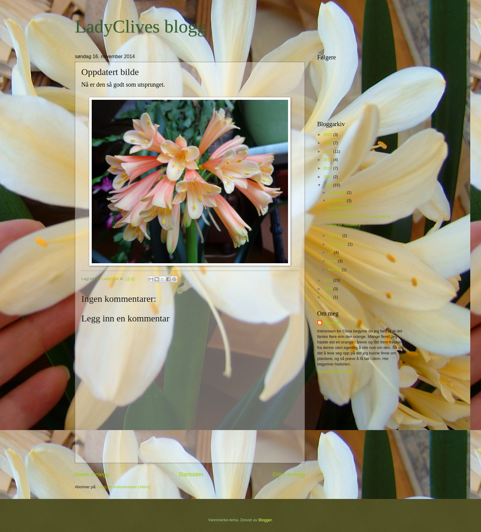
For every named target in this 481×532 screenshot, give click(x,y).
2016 (328, 168)
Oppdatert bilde (340, 207)
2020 (328, 134)
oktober (335, 235)
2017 (328, 159)
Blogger (265, 520)
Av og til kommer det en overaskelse (359, 216)
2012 (328, 289)
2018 (328, 151)
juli (331, 252)
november (337, 200)
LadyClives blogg (140, 26)
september (338, 244)
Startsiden (190, 474)
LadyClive (332, 322)
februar (334, 269)
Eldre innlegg (289, 474)
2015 (328, 176)
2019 (328, 142)
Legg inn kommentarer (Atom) (124, 487)
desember (337, 192)
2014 (328, 185)
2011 (328, 297)
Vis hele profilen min (335, 371)
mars (333, 261)
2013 (328, 280)
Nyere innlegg (92, 474)
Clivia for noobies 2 (344, 225)
